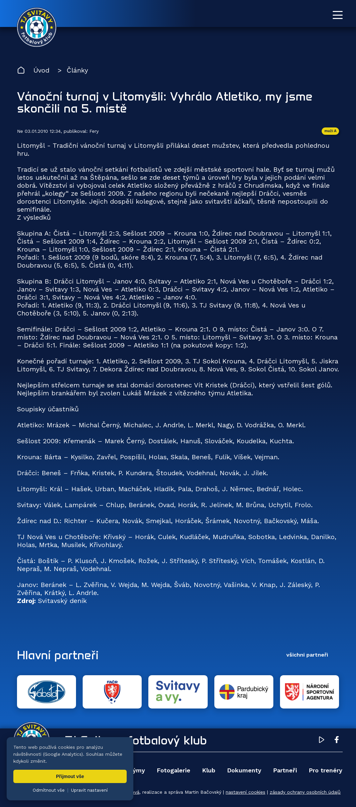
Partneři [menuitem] (285, 770)
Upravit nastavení (89, 790)
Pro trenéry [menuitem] (325, 770)
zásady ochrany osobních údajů (305, 792)
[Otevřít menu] (338, 15)
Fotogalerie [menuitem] (173, 770)
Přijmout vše (70, 776)
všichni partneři (307, 655)
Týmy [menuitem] (137, 770)
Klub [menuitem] (208, 770)
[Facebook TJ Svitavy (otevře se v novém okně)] (337, 741)
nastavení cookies (245, 792)
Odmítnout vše (49, 790)
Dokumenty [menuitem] (244, 770)
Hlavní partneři (58, 655)
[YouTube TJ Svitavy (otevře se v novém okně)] (321, 741)
